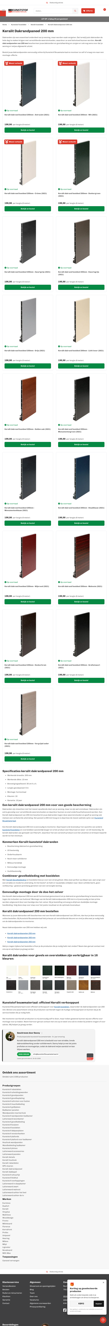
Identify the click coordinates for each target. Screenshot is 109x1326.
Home (4, 25)
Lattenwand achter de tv (13, 1195)
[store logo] (18, 10)
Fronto (5, 1221)
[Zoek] (75, 11)
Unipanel (6, 1235)
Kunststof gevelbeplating (13, 1098)
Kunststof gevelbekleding (13, 1122)
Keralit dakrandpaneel (12, 1169)
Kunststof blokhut (10, 1178)
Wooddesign (7, 1218)
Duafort (5, 1206)
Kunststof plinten (10, 1148)
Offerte (88, 11)
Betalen (5, 1289)
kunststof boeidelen (11, 830)
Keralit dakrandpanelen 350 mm (21, 942)
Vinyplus (6, 1212)
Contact (5, 1303)
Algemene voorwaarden (40, 1303)
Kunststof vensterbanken (13, 1133)
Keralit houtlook (9, 1160)
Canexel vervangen (10, 1260)
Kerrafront (7, 1229)
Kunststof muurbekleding (13, 1104)
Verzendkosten (9, 1286)
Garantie (6, 1300)
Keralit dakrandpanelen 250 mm (21, 933)
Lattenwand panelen (11, 1154)
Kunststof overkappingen (13, 1181)
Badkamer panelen (10, 1110)
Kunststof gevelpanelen (12, 1095)
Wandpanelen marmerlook (14, 1113)
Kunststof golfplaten (11, 1107)
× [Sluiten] (103, 1282)
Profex (5, 1232)
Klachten (6, 1296)
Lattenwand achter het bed (14, 1192)
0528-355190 (24, 1054)
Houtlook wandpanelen (12, 1142)
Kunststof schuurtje (11, 1175)
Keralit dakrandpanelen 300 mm (21, 937)
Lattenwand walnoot (11, 1189)
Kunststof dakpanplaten (13, 1131)
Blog (32, 1289)
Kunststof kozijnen (10, 1125)
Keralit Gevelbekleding (16, 880)
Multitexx (6, 1215)
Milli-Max (6, 1253)
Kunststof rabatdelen (11, 1089)
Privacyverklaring (37, 1307)
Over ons (34, 1296)
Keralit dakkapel (9, 1172)
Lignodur (6, 1247)
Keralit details (8, 1157)
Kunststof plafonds (10, 1136)
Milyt (4, 1244)
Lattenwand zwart (10, 1186)
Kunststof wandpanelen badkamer (17, 1116)
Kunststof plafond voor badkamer (17, 1139)
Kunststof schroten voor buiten (16, 1101)
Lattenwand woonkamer (13, 1119)
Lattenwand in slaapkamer (14, 1184)
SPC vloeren (7, 1166)
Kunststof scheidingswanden (15, 1092)
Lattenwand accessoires (13, 1151)
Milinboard (7, 1224)
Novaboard (7, 1250)
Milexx (5, 1241)
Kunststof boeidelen (18, 25)
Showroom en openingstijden (42, 1286)
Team (32, 1293)
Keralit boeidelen (37, 25)
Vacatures (34, 1300)
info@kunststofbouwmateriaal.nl (45, 1054)
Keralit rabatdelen (10, 1163)
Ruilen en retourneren (12, 1293)
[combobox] (56, 11)
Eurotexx (6, 1203)
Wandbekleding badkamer (13, 1145)
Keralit (5, 1209)
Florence (6, 1226)
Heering (5, 1238)
